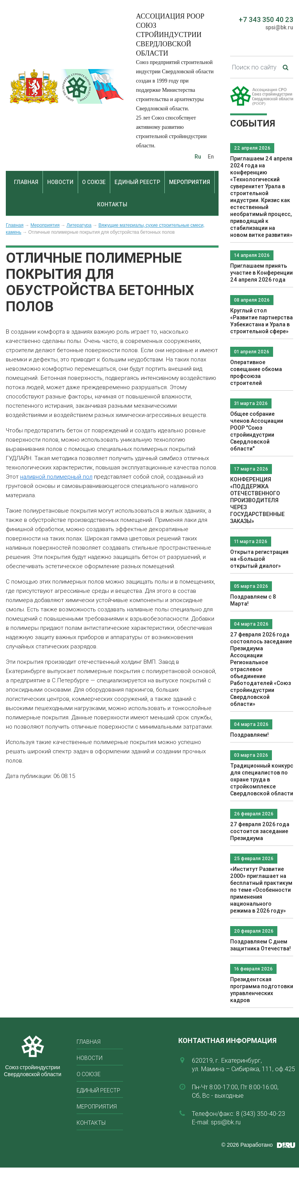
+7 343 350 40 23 (266, 19)
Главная (26, 182)
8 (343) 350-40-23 (260, 1113)
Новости (60, 182)
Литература (79, 225)
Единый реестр (137, 182)
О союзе (94, 182)
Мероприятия (189, 182)
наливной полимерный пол (56, 476)
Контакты (112, 204)
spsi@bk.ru (279, 27)
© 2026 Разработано (247, 1145)
